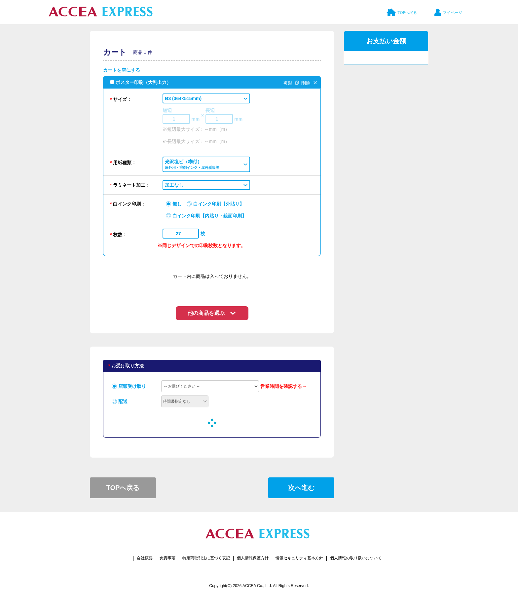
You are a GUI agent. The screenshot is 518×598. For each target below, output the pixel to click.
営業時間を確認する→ (283, 386)
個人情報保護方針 (253, 558)
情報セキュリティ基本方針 (299, 558)
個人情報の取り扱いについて (356, 558)
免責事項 (167, 558)
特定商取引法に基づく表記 (206, 558)
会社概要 (145, 558)
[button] (206, 98)
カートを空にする (121, 70)
